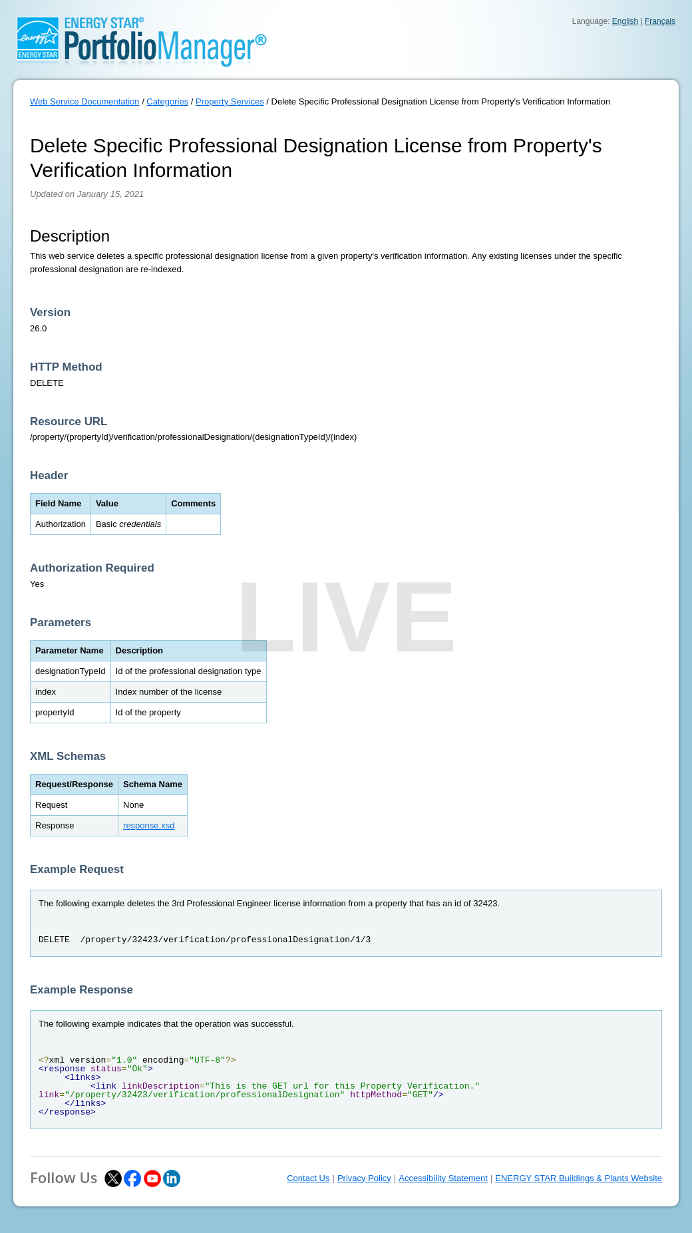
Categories (167, 101)
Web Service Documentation (85, 101)
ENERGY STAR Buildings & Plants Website (578, 1178)
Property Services (230, 101)
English (625, 21)
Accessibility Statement (443, 1178)
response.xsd (148, 825)
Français (660, 21)
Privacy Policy (364, 1178)
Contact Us (308, 1178)
